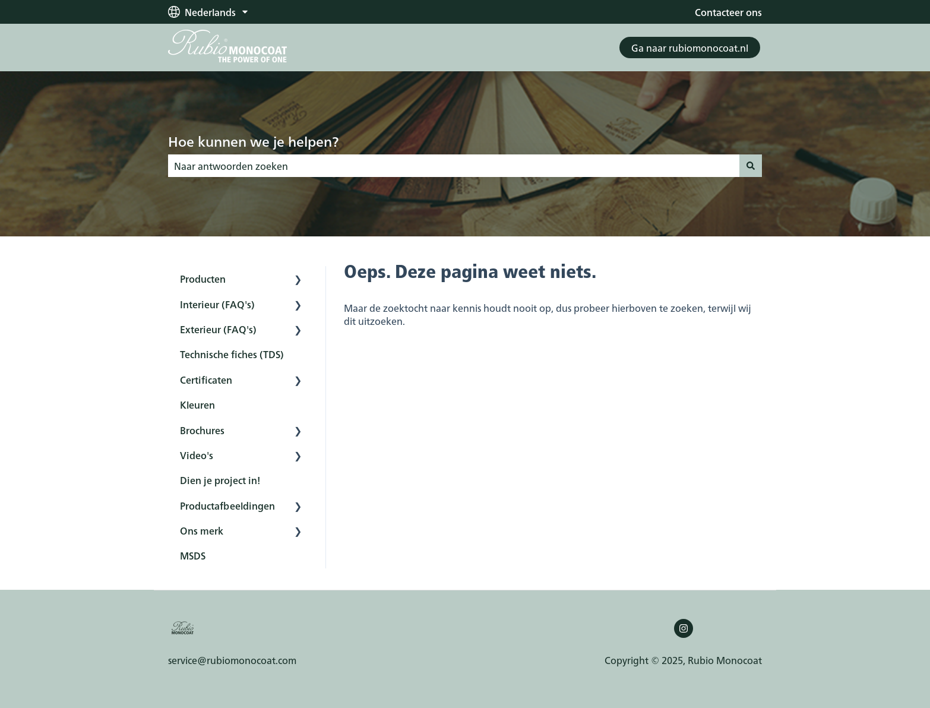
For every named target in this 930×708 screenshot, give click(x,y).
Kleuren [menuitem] (197, 404)
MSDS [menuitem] (192, 555)
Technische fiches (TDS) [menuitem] (232, 354)
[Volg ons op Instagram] (683, 628)
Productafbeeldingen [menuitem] (227, 505)
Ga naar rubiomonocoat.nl (689, 47)
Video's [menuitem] (196, 455)
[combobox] (453, 165)
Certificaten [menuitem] (206, 379)
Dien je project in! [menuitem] (220, 479)
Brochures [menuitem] (202, 430)
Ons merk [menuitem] (201, 530)
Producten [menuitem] (203, 278)
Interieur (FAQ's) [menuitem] (217, 304)
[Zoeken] (750, 165)
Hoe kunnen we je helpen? (253, 140)
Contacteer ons (728, 11)
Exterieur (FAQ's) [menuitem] (218, 329)
